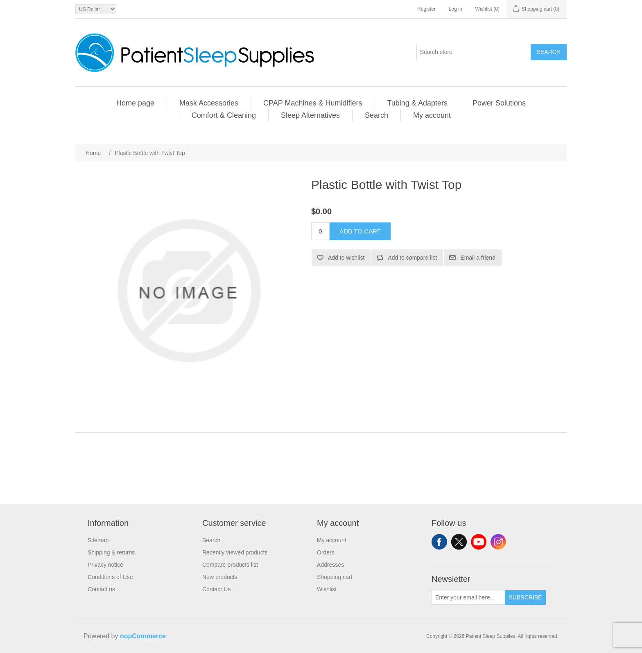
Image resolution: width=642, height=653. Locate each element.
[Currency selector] (95, 9)
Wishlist (327, 589)
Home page (135, 103)
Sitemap (98, 540)
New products (219, 577)
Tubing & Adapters (417, 103)
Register (426, 9)
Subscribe (525, 597)
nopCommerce (143, 636)
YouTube (478, 542)
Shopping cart (334, 577)
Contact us (101, 589)
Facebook (439, 542)
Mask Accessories (208, 103)
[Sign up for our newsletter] (468, 597)
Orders (326, 552)
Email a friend (477, 257)
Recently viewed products (235, 552)
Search (549, 52)
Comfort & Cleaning (224, 115)
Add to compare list (412, 257)
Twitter (459, 542)
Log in (455, 9)
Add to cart (360, 231)
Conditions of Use (110, 577)
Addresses (330, 564)
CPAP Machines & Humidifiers (312, 103)
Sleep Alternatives (310, 115)
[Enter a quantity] (320, 231)
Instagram (498, 542)
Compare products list (230, 564)
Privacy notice (105, 564)
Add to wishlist (346, 257)
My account (432, 115)
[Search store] (473, 52)
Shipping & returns (111, 552)
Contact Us (216, 589)
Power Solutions (499, 103)
